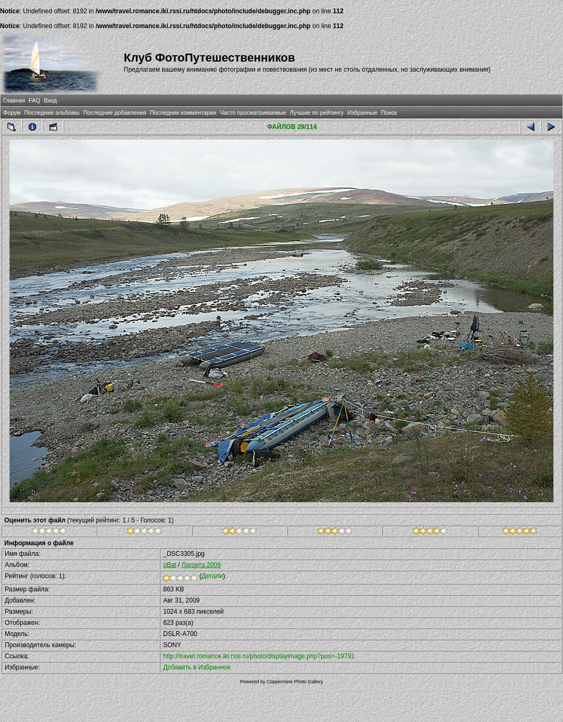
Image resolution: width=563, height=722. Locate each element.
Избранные (362, 112)
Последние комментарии (183, 112)
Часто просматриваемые (253, 112)
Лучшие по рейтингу (317, 112)
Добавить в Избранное (197, 667)
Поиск (389, 112)
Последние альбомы (52, 112)
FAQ (34, 100)
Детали (212, 576)
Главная (14, 100)
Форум (12, 112)
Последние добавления (114, 112)
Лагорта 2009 (201, 565)
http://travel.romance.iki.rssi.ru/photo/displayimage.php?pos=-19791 (259, 656)
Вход (50, 100)
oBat (169, 565)
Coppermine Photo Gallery (295, 681)
